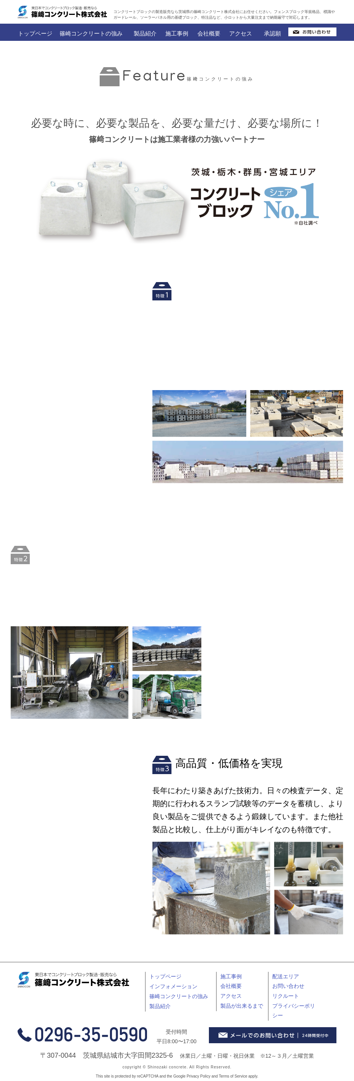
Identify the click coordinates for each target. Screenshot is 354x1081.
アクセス (240, 33)
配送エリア (285, 976)
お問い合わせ (288, 986)
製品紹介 (145, 33)
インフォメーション (173, 986)
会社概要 (208, 33)
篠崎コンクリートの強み (91, 33)
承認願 (272, 33)
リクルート (285, 996)
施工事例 (176, 33)
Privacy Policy (198, 1076)
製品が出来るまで (241, 1006)
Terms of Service (233, 1076)
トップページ (35, 33)
